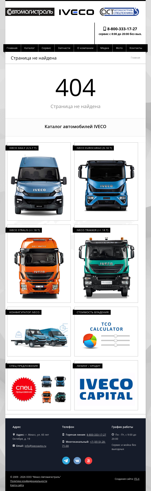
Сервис (46, 48)
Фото (119, 48)
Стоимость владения (93, 312)
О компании (85, 48)
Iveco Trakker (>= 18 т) (92, 230)
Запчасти (64, 48)
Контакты (136, 48)
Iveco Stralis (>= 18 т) (24, 230)
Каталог (29, 48)
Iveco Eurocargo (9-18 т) (94, 148)
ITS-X (136, 479)
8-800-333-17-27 (122, 28)
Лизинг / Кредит (88, 366)
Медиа (104, 48)
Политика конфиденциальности (28, 481)
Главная (12, 48)
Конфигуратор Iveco (24, 312)
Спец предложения (23, 366)
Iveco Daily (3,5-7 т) (23, 148)
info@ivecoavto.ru (35, 446)
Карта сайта (17, 485)
